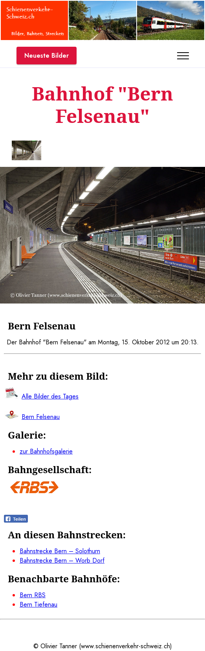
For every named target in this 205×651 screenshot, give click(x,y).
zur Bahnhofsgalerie (46, 451)
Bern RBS (33, 595)
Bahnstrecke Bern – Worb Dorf (62, 560)
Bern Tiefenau (38, 604)
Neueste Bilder (46, 55)
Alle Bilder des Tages (50, 396)
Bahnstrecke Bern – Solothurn (60, 551)
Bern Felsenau (41, 416)
